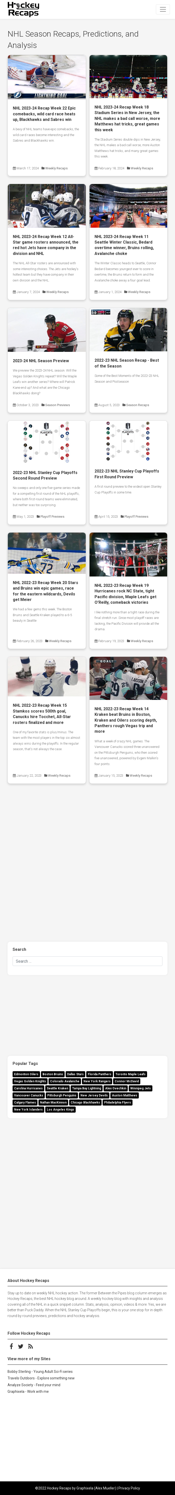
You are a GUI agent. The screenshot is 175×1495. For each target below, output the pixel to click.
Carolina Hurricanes (28, 1088)
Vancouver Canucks (28, 1095)
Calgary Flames (25, 1102)
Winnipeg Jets (140, 1088)
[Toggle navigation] (163, 9)
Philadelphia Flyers (117, 1102)
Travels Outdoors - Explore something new (41, 1378)
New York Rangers (97, 1081)
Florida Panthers (99, 1074)
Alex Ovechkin (115, 1088)
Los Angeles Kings (60, 1109)
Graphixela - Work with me (28, 1391)
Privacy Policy (129, 1488)
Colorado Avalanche (64, 1081)
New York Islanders (28, 1109)
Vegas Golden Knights (30, 1081)
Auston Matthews (124, 1095)
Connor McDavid (127, 1081)
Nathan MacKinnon (53, 1102)
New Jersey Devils (94, 1095)
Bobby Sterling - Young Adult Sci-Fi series (40, 1372)
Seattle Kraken (57, 1088)
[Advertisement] (87, 830)
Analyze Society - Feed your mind (34, 1385)
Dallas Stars (75, 1074)
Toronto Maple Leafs (130, 1074)
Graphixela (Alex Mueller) (96, 1488)
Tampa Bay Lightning (86, 1088)
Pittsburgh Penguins (61, 1095)
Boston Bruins (52, 1074)
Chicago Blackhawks (85, 1102)
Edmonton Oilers (26, 1074)
